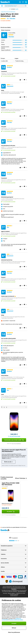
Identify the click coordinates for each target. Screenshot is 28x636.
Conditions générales (14, 594)
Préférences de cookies (20, 593)
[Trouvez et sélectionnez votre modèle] (15, 6)
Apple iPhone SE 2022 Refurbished (8, 11)
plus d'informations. (22, 591)
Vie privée (5, 593)
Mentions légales (11, 593)
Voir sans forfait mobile (14, 436)
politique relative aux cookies (16, 619)
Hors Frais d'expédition (16, 443)
